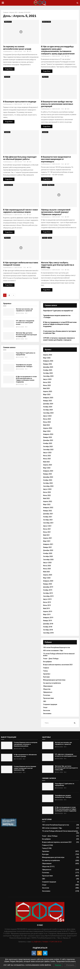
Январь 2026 (47, 364)
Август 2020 (47, 562)
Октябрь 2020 (48, 556)
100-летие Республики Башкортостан (56, 647)
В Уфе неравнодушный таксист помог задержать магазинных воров (20, 211)
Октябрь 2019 (48, 593)
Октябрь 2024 (48, 410)
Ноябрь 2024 (47, 407)
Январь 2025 (47, 400)
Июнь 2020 (47, 568)
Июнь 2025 (47, 385)
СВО (44, 701)
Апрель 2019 (47, 611)
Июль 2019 (47, 602)
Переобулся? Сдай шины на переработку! (58, 310)
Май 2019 (46, 608)
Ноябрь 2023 (47, 443)
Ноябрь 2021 (47, 517)
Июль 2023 (47, 455)
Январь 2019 (47, 620)
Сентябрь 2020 (48, 559)
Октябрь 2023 (48, 446)
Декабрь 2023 (48, 440)
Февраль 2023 (48, 471)
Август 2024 (47, 416)
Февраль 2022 (48, 507)
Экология (7, 76)
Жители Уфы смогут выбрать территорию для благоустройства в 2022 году (57, 264)
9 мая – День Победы (51, 658)
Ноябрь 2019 (47, 590)
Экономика (47, 713)
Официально (8, 21)
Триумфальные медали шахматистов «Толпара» (24, 365)
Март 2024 (46, 431)
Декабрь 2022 (48, 477)
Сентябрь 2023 (48, 449)
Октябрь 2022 (48, 483)
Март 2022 (46, 504)
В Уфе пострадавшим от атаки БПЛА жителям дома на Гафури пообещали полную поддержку (26, 379)
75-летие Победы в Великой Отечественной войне (60, 831)
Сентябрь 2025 (48, 376)
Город (49, 237)
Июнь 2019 (47, 605)
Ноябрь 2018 (47, 627)
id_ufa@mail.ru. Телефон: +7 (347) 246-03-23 (46, 942)
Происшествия (46, 21)
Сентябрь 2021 (48, 523)
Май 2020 (46, 572)
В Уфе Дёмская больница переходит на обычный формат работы (20, 158)
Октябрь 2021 (48, 520)
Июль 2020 (47, 565)
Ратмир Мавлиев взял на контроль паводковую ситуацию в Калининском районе (25, 744)
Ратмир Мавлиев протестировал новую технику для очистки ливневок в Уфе (25, 768)
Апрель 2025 (47, 391)
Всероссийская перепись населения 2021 (58, 664)
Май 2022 (46, 498)
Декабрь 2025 (48, 367)
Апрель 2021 (13, 12)
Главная (5, 12)
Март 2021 (46, 541)
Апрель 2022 (47, 501)
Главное (45, 184)
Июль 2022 (47, 492)
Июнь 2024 (47, 422)
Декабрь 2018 (48, 624)
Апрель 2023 (47, 465)
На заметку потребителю (52, 683)
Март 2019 (46, 614)
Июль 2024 (47, 419)
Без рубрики (47, 661)
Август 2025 (47, 379)
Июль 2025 (47, 382)
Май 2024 (46, 425)
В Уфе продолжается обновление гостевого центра (25, 755)
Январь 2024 (47, 437)
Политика (46, 695)
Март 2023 (46, 468)
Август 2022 (47, 489)
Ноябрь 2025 (47, 370)
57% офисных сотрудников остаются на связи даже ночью (25, 322)
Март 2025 (46, 394)
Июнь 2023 (47, 458)
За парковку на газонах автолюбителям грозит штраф (17, 47)
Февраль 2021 (48, 544)
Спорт (45, 707)
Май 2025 (46, 388)
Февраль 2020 (48, 581)
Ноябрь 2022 (47, 480)
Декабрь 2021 (48, 514)
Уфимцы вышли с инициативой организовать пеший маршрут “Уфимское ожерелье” (55, 212)
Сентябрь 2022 (48, 486)
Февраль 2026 (48, 361)
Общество (45, 76)
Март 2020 (46, 578)
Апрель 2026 (47, 355)
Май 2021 (46, 535)
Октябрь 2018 (48, 630)
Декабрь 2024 (48, 404)
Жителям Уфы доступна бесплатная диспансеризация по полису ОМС (26, 334)
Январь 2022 (47, 511)
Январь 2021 (47, 547)
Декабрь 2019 (48, 587)
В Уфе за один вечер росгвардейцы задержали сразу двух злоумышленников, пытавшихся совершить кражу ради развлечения (58, 50)
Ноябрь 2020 (47, 553)
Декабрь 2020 (48, 550)
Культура (46, 677)
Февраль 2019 (48, 617)
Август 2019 (47, 599)
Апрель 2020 (47, 575)
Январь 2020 (47, 584)
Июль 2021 (47, 529)
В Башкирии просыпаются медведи (19, 101)
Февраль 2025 (48, 397)
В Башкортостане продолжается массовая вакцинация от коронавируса (56, 159)
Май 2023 (46, 462)
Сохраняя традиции (50, 704)
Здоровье (7, 132)
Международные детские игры (54, 680)
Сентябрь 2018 (48, 633)
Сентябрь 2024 (48, 413)
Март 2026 (46, 358)
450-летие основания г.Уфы (53, 650)
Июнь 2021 (47, 532)
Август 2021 (47, 526)
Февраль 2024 (48, 434)
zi (13, 51)
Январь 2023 (47, 474)
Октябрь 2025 (48, 373)
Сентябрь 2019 (48, 596)
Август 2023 (47, 452)
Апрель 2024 (47, 428)
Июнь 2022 (47, 495)
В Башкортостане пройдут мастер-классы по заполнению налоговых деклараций (57, 103)
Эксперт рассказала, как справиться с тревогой (24, 309)
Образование (47, 686)
